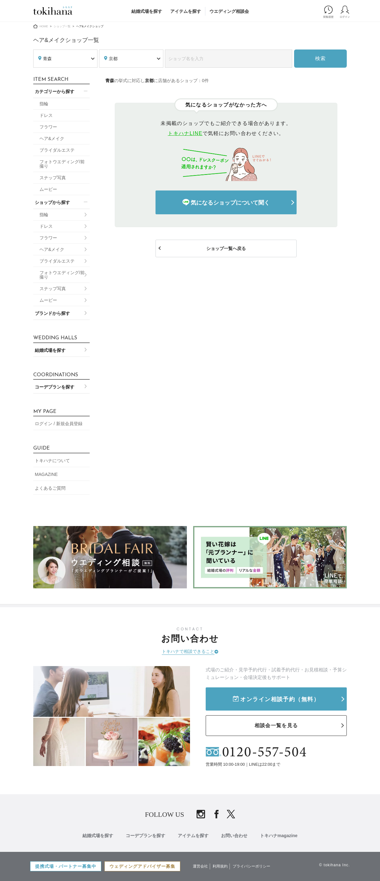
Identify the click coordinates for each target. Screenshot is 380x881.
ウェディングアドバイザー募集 (142, 866)
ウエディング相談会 (229, 11)
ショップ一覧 (62, 26)
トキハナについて (52, 460)
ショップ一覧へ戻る (226, 248)
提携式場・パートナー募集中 (65, 866)
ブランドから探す (52, 313)
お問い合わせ (234, 835)
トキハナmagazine (279, 835)
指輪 (44, 103)
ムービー (48, 189)
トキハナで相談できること (188, 651)
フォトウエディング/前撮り (62, 164)
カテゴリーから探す (54, 91)
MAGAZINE (46, 474)
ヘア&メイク (52, 138)
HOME (44, 26)
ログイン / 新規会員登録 (58, 423)
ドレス (46, 115)
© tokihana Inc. (334, 865)
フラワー (48, 126)
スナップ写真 (53, 177)
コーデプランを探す (54, 386)
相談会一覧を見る (276, 725)
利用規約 (220, 866)
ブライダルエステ (57, 150)
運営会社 (200, 866)
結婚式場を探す (146, 11)
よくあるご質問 (50, 488)
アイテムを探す (185, 11)
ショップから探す (52, 202)
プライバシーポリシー (251, 866)
